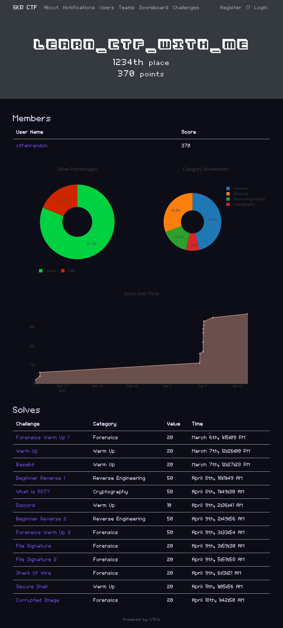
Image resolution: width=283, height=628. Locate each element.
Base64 (25, 464)
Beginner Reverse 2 (41, 518)
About (51, 7)
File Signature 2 (36, 559)
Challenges (186, 7)
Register (231, 7)
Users (107, 7)
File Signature (33, 546)
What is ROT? (33, 491)
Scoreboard (154, 7)
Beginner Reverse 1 (40, 478)
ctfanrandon (32, 145)
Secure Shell (32, 586)
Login (261, 7)
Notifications (79, 7)
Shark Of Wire (33, 573)
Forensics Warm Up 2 (43, 532)
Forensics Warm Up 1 (42, 437)
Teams (127, 7)
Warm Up (27, 451)
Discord (25, 505)
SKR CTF (25, 7)
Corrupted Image (37, 600)
